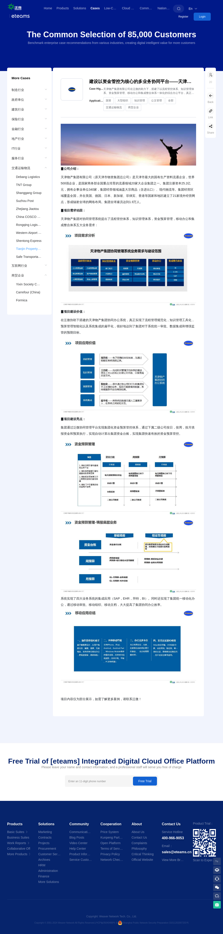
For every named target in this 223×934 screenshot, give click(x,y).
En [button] (193, 8)
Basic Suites (17, 832)
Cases (95, 8)
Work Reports (18, 843)
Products (62, 8)
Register (183, 16)
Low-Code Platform (112, 8)
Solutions (79, 8)
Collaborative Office (18, 848)
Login (202, 16)
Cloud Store (129, 8)
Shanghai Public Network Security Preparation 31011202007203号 (156, 922)
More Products (18, 854)
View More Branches (176, 860)
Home (48, 8)
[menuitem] (29, 90)
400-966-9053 (173, 838)
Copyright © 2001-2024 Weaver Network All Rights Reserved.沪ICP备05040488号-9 (76, 922)
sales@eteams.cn (177, 852)
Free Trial (144, 781)
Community (147, 8)
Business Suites (18, 837)
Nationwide (165, 8)
